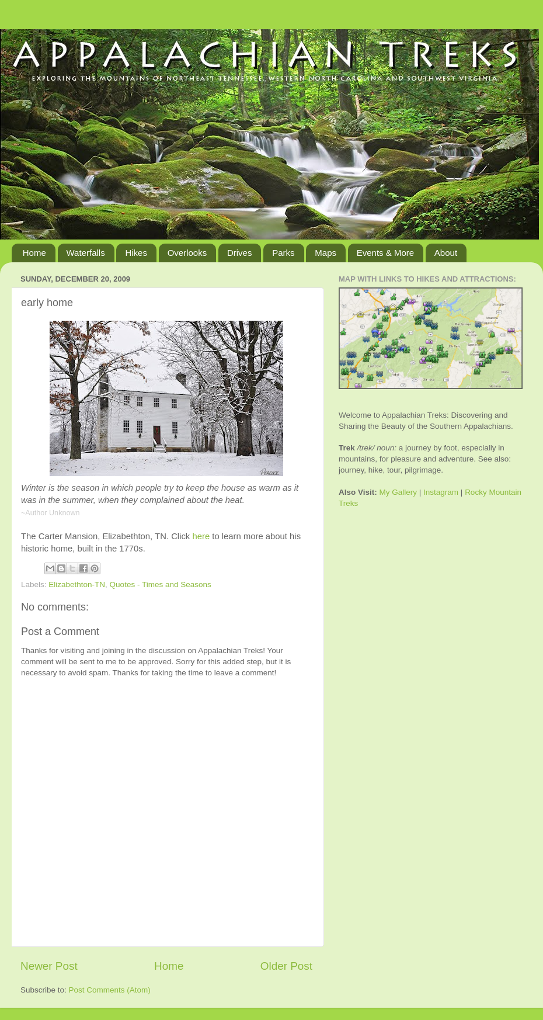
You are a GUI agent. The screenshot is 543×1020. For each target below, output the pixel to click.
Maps (325, 253)
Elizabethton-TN (76, 584)
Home (34, 253)
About (445, 253)
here (201, 536)
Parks (283, 253)
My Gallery (398, 492)
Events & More (385, 253)
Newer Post (49, 966)
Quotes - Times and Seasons (160, 584)
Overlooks (187, 253)
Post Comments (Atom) (110, 990)
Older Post (286, 966)
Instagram (440, 492)
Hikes (136, 253)
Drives (239, 253)
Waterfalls (86, 253)
